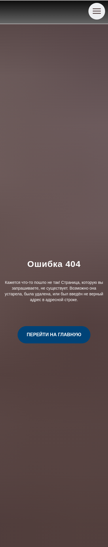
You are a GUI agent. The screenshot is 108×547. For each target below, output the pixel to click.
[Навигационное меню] (97, 11)
